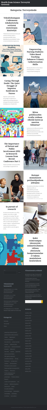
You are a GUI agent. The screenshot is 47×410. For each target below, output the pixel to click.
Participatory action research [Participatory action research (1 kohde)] (10, 365)
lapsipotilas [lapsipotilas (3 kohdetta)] (18, 351)
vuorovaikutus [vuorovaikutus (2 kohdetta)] (14, 396)
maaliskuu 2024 (28, 351)
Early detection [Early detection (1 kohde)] (7, 341)
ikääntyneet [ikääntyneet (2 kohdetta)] (12, 349)
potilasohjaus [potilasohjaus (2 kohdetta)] (7, 376)
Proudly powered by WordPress (17, 407)
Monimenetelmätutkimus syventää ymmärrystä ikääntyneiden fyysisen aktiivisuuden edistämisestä (32, 285)
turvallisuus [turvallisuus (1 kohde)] (6, 396)
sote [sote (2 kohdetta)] (18, 381)
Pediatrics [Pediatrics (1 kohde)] (6, 370)
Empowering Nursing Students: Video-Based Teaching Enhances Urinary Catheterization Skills (33, 291)
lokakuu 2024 (28, 340)
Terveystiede (6, 323)
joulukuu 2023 (28, 358)
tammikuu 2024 (28, 356)
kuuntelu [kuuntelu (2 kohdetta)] (12, 351)
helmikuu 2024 (28, 353)
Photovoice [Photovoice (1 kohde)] (12, 370)
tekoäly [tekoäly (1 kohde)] (12, 386)
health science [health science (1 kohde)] (7, 346)
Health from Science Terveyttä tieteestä (15, 3)
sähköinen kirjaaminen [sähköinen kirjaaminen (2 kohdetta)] (14, 384)
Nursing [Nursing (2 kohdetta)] (16, 358)
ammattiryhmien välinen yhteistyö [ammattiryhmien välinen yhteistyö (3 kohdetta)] (11, 334)
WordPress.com (33, 407)
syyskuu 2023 (28, 366)
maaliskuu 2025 (28, 333)
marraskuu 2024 (28, 338)
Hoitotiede (6, 321)
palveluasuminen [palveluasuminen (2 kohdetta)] (13, 363)
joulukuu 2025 (28, 318)
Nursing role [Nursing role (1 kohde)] (6, 361)
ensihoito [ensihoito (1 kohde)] (6, 344)
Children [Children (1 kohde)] (6, 337)
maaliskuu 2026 (28, 313)
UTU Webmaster (7, 308)
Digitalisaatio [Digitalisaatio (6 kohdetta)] (12, 337)
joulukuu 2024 (28, 335)
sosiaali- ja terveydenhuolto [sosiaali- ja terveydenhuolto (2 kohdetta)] (10, 381)
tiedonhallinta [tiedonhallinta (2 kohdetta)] (16, 391)
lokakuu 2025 (28, 323)
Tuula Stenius (6, 295)
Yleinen (5, 326)
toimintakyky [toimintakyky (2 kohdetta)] (14, 393)
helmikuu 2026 (28, 315)
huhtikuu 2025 (28, 330)
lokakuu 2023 (28, 363)
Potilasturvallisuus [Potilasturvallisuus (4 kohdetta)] (15, 376)
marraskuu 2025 (28, 320)
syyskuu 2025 (28, 325)
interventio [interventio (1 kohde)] (6, 351)
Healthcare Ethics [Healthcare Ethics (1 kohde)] (13, 344)
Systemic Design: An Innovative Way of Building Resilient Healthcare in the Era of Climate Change (33, 296)
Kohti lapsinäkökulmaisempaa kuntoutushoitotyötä (10, 291)
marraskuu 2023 (28, 361)
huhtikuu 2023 (28, 371)
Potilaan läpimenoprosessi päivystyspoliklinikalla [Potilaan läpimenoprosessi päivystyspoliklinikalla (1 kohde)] (9, 373)
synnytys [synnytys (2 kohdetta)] (6, 384)
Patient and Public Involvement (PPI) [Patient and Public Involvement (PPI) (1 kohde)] (11, 368)
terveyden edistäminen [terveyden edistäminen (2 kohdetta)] (9, 388)
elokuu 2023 (27, 368)
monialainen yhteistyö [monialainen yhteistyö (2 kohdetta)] (8, 358)
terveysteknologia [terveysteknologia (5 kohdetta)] (8, 391)
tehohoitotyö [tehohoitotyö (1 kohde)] (7, 386)
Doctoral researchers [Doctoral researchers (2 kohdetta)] (8, 339)
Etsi (4, 270)
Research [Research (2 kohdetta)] (6, 379)
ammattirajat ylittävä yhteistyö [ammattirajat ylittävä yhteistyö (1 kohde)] (10, 332)
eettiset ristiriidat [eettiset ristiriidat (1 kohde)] (15, 341)
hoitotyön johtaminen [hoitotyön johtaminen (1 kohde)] (16, 346)
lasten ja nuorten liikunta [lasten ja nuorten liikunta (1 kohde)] (9, 353)
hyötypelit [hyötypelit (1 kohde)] (6, 349)
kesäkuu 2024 (28, 343)
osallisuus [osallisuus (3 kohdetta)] (6, 363)
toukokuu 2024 (28, 346)
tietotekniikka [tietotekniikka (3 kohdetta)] (7, 393)
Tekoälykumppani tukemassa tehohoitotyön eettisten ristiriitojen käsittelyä (32, 280)
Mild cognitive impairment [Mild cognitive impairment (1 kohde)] (9, 356)
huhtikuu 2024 (28, 348)
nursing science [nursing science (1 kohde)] (14, 361)
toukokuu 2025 (28, 328)
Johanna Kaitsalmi (7, 289)
